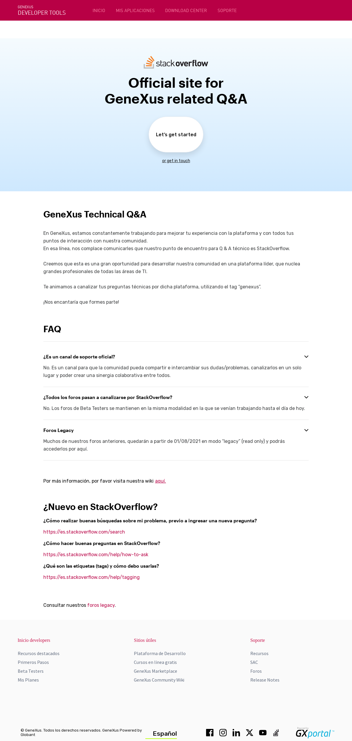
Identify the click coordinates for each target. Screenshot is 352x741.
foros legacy (101, 605)
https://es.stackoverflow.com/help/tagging (91, 577)
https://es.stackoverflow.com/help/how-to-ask (95, 554)
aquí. (160, 481)
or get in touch (176, 160)
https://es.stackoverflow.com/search (84, 532)
